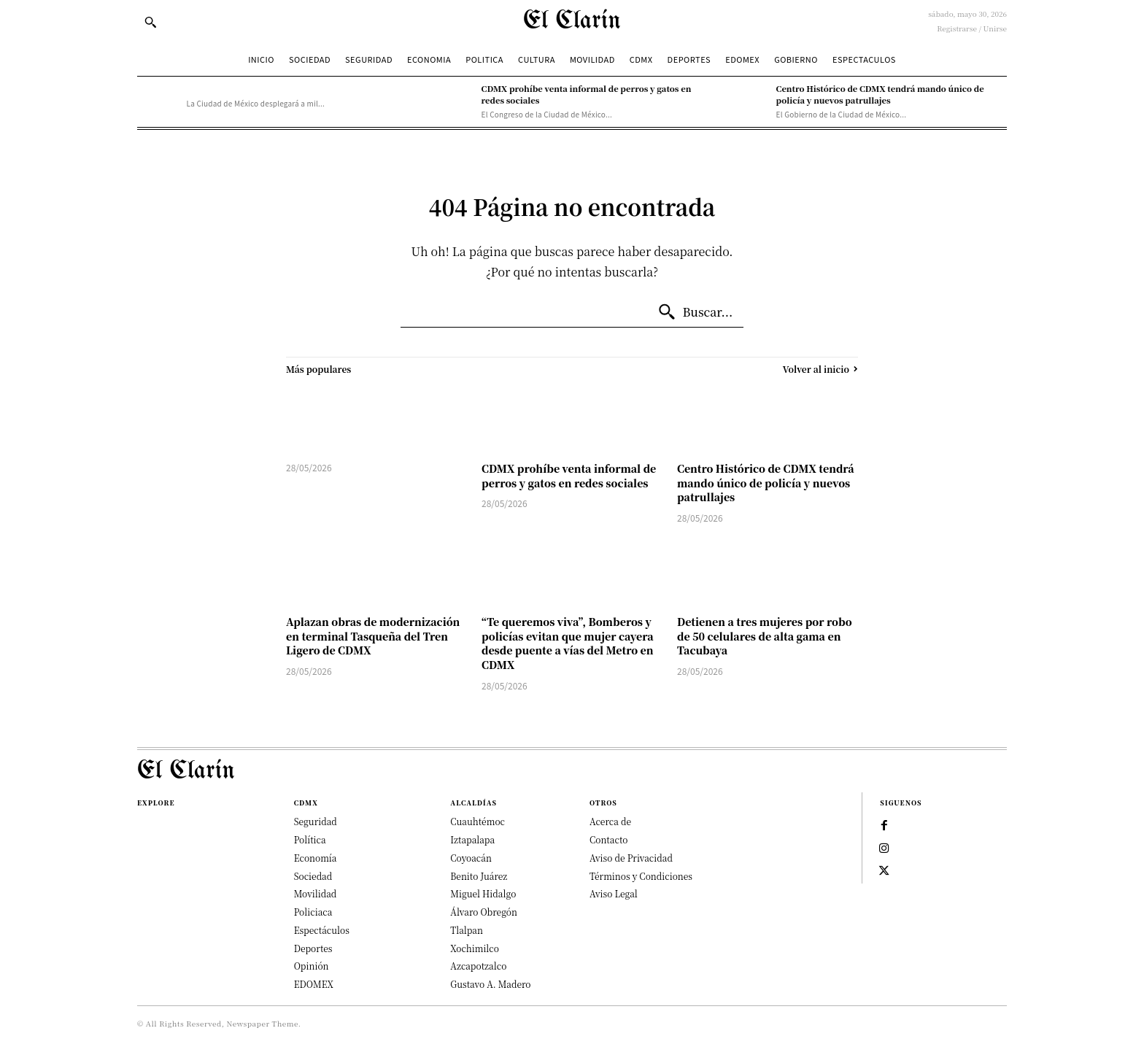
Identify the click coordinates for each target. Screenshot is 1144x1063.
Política (310, 839)
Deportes (313, 948)
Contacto (608, 839)
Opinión (311, 965)
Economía (315, 857)
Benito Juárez (478, 876)
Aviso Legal (614, 893)
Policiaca (313, 911)
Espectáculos (321, 930)
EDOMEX (313, 984)
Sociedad (313, 876)
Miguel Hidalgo (483, 893)
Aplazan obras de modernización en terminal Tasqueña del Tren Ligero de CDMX (373, 635)
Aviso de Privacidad (631, 857)
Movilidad (315, 893)
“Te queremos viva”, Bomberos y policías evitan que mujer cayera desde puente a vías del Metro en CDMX (568, 643)
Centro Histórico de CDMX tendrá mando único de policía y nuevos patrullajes (880, 93)
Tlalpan (466, 930)
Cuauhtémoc (477, 821)
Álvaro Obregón (483, 911)
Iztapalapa (472, 839)
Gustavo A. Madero (490, 984)
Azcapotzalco (478, 965)
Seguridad (315, 821)
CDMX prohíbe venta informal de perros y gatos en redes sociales (569, 475)
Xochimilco (474, 948)
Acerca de (610, 821)
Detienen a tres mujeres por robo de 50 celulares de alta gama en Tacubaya (764, 635)
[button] (150, 22)
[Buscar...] (695, 312)
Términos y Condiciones (641, 876)
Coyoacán (471, 857)
